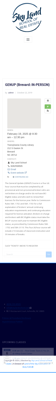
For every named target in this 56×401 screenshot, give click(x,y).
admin (9, 122)
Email (11, 199)
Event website (17, 202)
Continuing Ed (20, 206)
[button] (48, 140)
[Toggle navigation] (28, 40)
